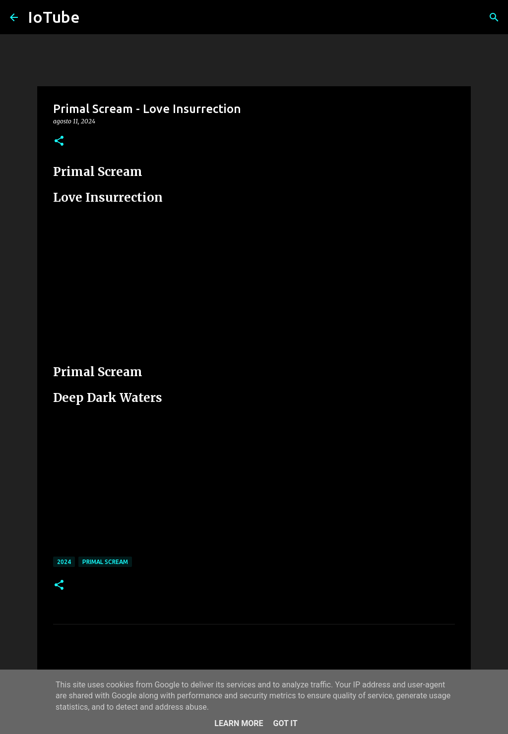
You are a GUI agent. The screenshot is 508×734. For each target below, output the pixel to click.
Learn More (238, 723)
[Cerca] (494, 17)
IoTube (54, 17)
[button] (59, 141)
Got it (285, 723)
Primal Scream (105, 562)
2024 (64, 562)
